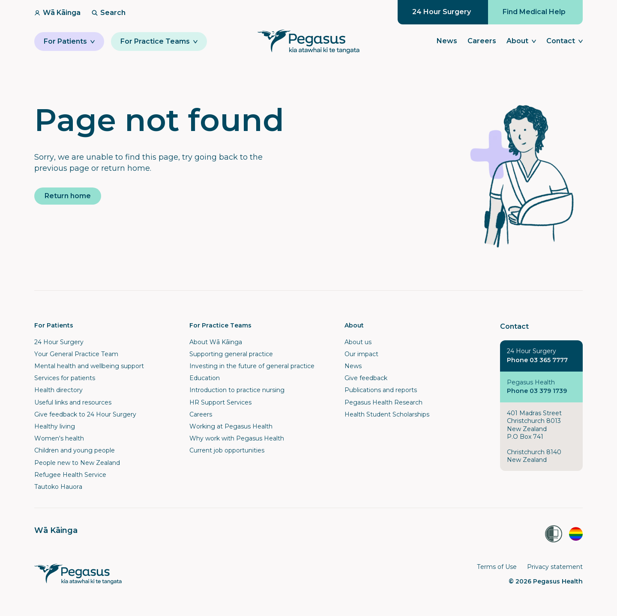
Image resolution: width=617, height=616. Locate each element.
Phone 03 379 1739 (537, 391)
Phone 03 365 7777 (537, 360)
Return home (68, 196)
